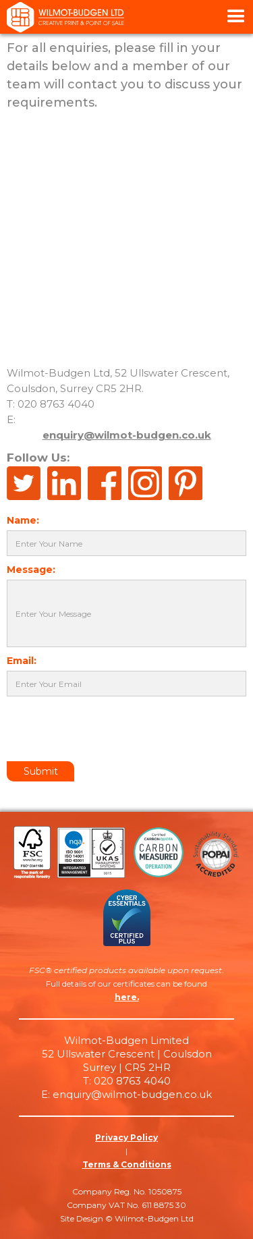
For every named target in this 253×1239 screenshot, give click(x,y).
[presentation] (109, 729)
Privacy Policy (126, 1137)
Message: (31, 569)
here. (127, 997)
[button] (236, 16)
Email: (21, 661)
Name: (23, 520)
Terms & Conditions (126, 1164)
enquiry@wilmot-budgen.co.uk (127, 435)
